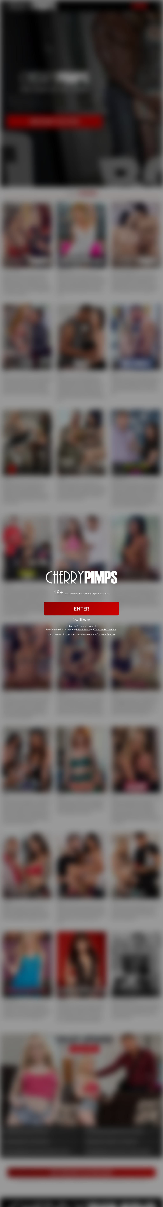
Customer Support (105, 634)
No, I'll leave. (81, 619)
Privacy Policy (83, 629)
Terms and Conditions (105, 629)
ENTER (81, 608)
